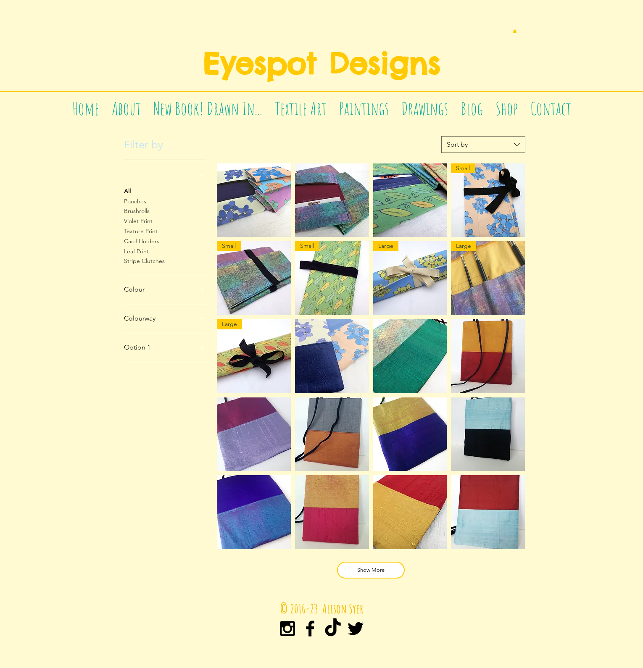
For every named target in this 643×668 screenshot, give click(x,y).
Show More (371, 570)
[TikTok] (332, 628)
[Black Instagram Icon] (287, 628)
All (127, 191)
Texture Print (141, 230)
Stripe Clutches (144, 260)
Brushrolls (137, 210)
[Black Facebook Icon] (310, 628)
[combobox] (483, 144)
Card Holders (141, 241)
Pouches (135, 201)
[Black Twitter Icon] (355, 628)
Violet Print (138, 220)
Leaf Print (136, 251)
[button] (515, 31)
